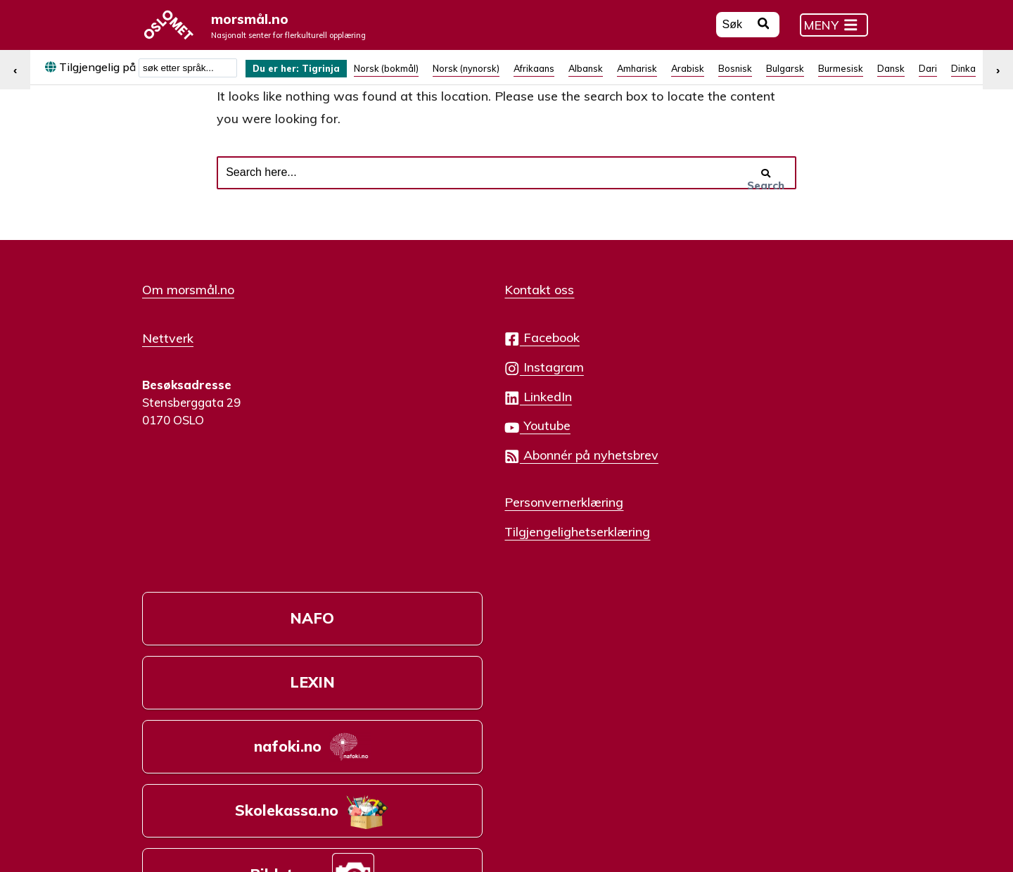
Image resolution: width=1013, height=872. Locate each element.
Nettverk (167, 359)
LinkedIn (427, 420)
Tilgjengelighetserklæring (467, 554)
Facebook (431, 360)
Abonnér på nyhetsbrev (470, 478)
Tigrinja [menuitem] (333, 77)
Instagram (433, 390)
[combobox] (188, 76)
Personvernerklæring (453, 524)
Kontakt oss (429, 312)
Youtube (426, 448)
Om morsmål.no (188, 312)
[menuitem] (304, 76)
